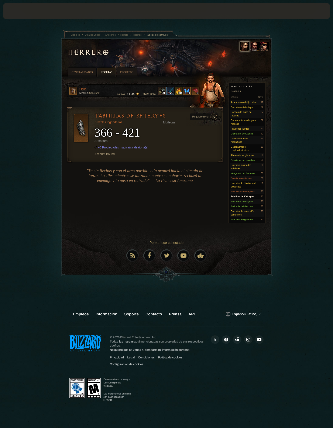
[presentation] (19, 11)
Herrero (88, 52)
